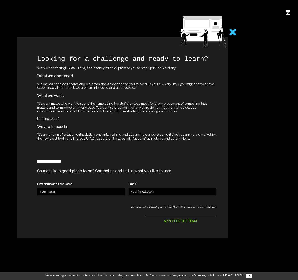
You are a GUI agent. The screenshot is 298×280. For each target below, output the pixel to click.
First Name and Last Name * (55, 184)
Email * (133, 184)
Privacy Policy (233, 275)
